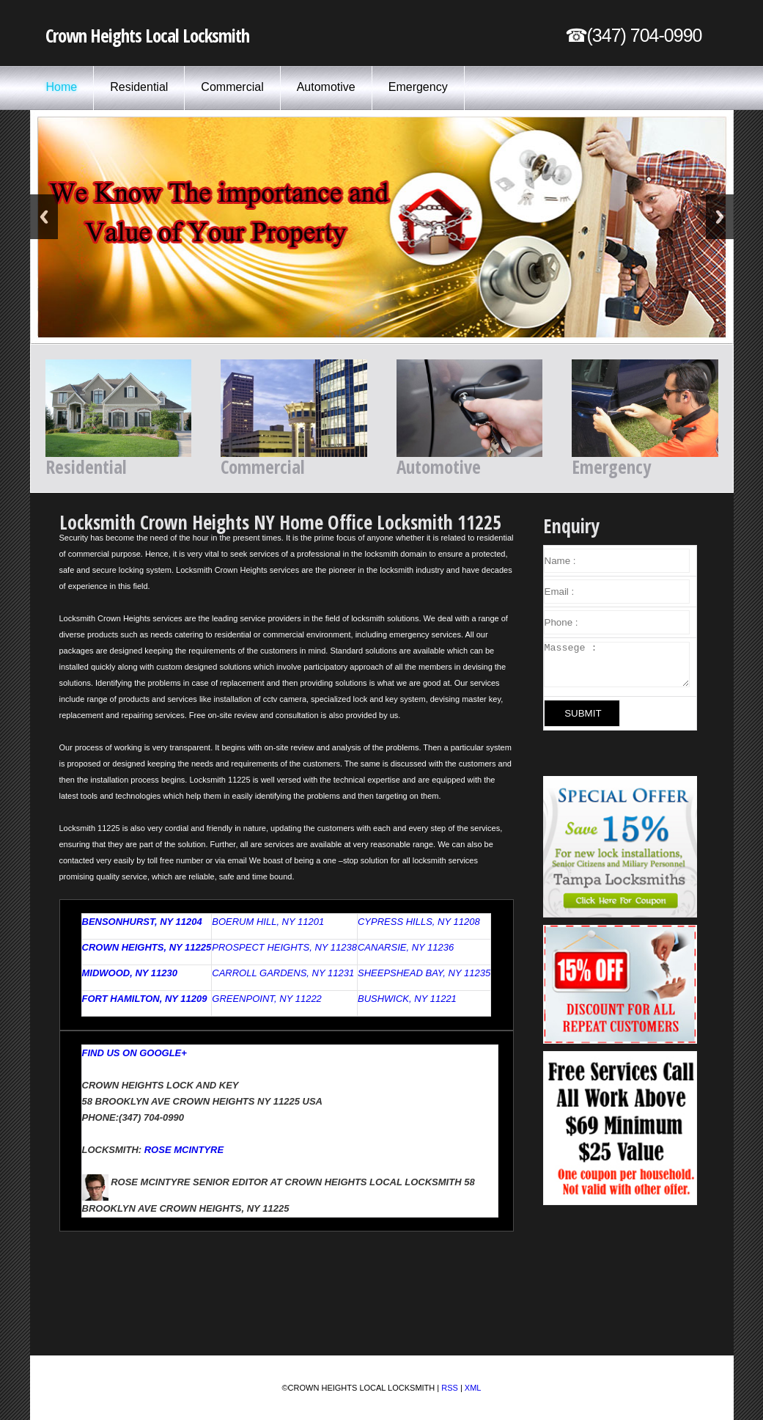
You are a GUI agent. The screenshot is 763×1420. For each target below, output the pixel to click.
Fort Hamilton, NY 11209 (144, 998)
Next (720, 216)
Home (62, 87)
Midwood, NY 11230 (130, 972)
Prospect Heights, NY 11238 (284, 947)
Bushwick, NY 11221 (407, 998)
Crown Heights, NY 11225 (147, 947)
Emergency (418, 87)
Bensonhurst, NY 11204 (142, 921)
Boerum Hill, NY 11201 (268, 921)
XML (473, 1387)
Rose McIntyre (184, 1149)
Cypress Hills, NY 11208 (419, 921)
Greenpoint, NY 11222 (267, 998)
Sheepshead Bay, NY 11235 (424, 972)
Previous (44, 216)
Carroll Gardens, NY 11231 (283, 972)
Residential (139, 87)
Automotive (326, 87)
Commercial (232, 87)
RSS (449, 1387)
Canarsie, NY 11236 (406, 947)
